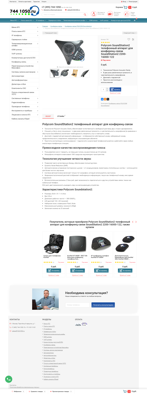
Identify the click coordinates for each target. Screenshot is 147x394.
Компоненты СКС (19, 88)
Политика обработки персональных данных (24, 387)
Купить (117, 89)
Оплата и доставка (24, 1)
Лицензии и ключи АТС (21, 115)
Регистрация (133, 1)
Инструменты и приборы (22, 111)
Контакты (13, 1)
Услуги (44, 1)
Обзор (48, 116)
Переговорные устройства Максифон (22, 67)
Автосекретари (18, 76)
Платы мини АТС (26, 20)
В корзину (55, 270)
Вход (123, 1)
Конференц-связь (19, 62)
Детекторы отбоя (19, 84)
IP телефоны (40, 20)
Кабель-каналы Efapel (20, 119)
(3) (96, 262)
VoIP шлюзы (104, 20)
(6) (48, 262)
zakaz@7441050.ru (73, 10)
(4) (72, 262)
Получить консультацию (103, 305)
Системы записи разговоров (23, 72)
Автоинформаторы (19, 80)
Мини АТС (13, 20)
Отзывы (61, 116)
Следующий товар (130, 33)
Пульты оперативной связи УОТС (23, 93)
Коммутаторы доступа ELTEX (120, 20)
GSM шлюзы (93, 20)
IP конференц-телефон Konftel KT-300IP (100, 256)
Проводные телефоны (21, 106)
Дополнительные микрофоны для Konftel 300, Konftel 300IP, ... (124, 257)
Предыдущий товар (50, 33)
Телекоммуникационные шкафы (74, 20)
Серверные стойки (54, 20)
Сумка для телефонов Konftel (52, 256)
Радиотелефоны (18, 102)
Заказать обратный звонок (53, 10)
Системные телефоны (21, 98)
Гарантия (36, 1)
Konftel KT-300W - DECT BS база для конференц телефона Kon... (77, 257)
